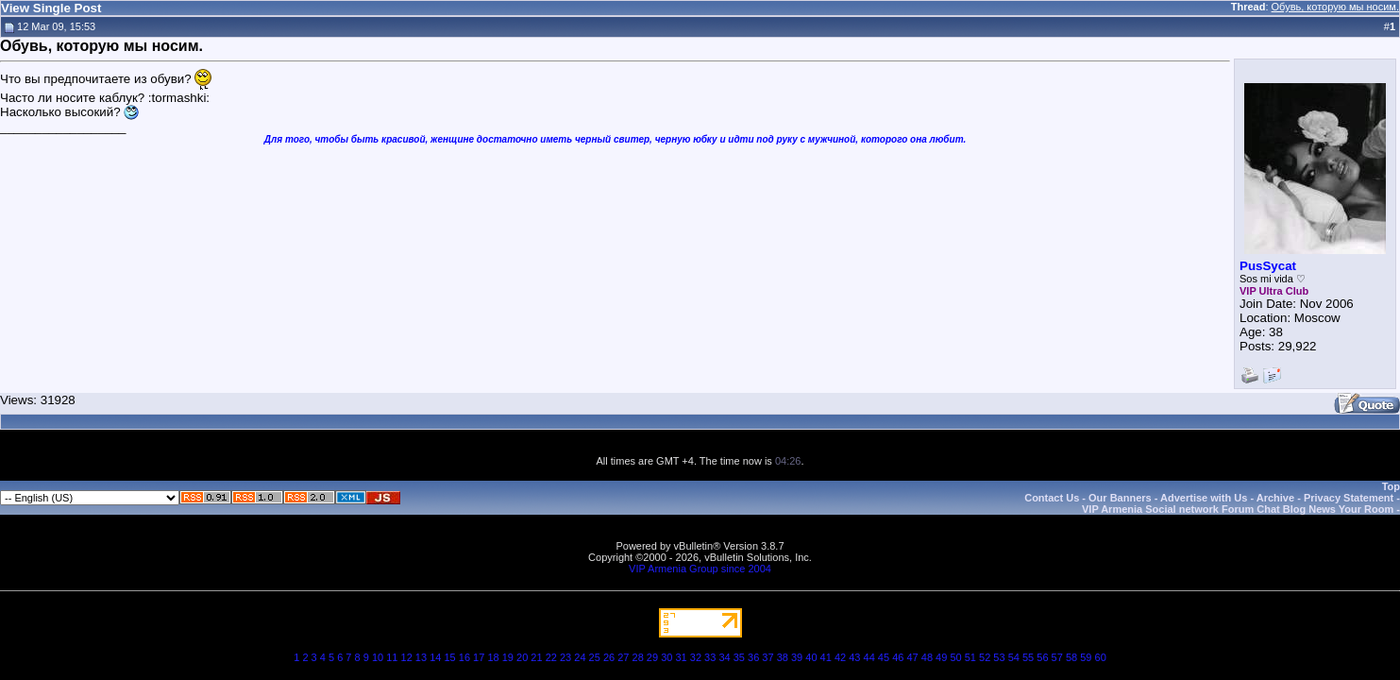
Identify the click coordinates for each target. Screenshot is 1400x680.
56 (1042, 657)
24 (579, 657)
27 (623, 657)
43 (854, 657)
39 (796, 657)
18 (492, 657)
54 (1014, 657)
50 (955, 657)
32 (695, 657)
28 (638, 657)
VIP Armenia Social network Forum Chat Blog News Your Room (1237, 509)
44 (869, 657)
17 (478, 657)
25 (594, 657)
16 (464, 657)
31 (680, 657)
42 (840, 657)
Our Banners (1120, 497)
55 (1028, 657)
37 (767, 657)
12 (407, 657)
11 (391, 657)
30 (666, 657)
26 (609, 657)
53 (998, 657)
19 (508, 657)
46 (897, 657)
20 (522, 657)
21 (536, 657)
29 (652, 657)
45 (883, 657)
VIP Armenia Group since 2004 (700, 568)
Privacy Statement (1348, 497)
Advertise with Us (1203, 497)
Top (1391, 486)
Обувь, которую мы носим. (1335, 6)
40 (811, 657)
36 (753, 657)
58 (1071, 657)
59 (1085, 657)
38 (782, 657)
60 (1100, 657)
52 (984, 657)
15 (449, 657)
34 (724, 657)
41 (826, 657)
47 (912, 657)
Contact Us (1051, 497)
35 (739, 657)
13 (421, 657)
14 (435, 657)
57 (1057, 657)
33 (710, 657)
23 (565, 657)
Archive (1275, 497)
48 (927, 657)
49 (941, 657)
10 (377, 657)
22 (551, 657)
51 (970, 657)
